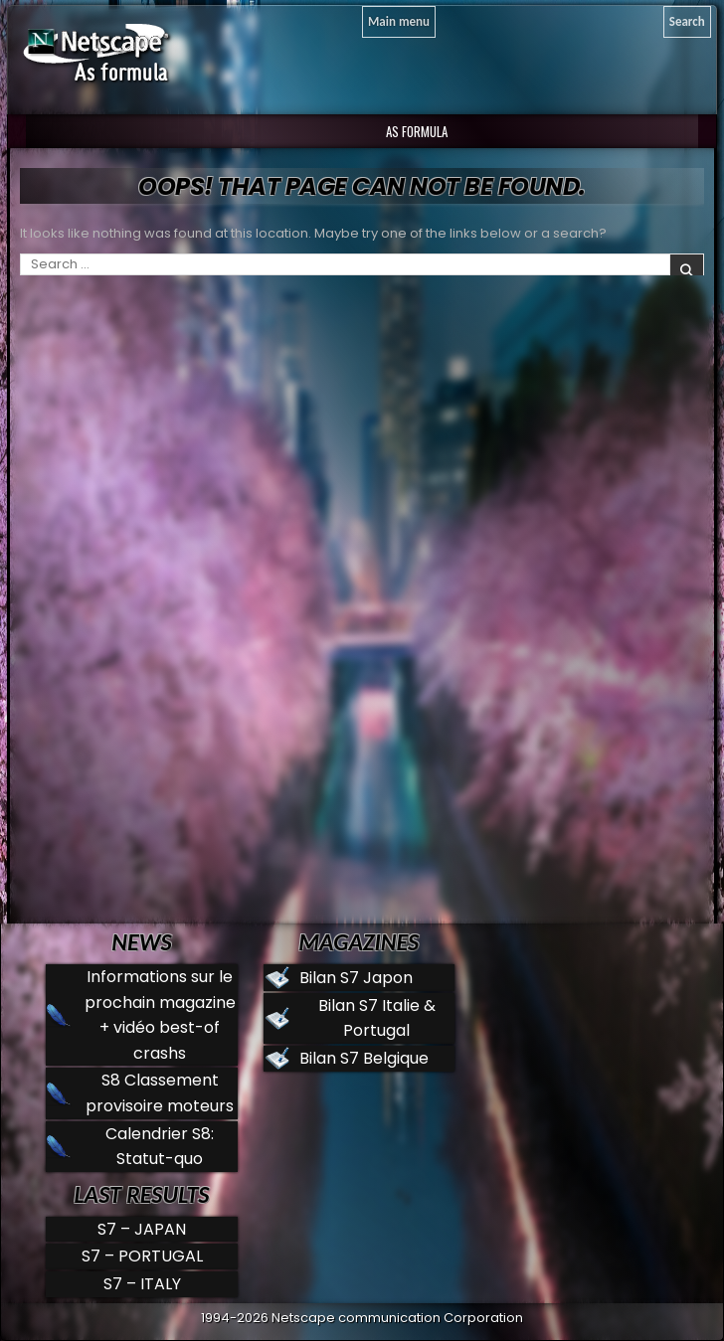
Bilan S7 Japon (356, 977)
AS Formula (415, 131)
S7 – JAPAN (141, 1229)
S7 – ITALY (142, 1283)
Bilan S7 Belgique (364, 1058)
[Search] (687, 22)
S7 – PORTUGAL (142, 1256)
